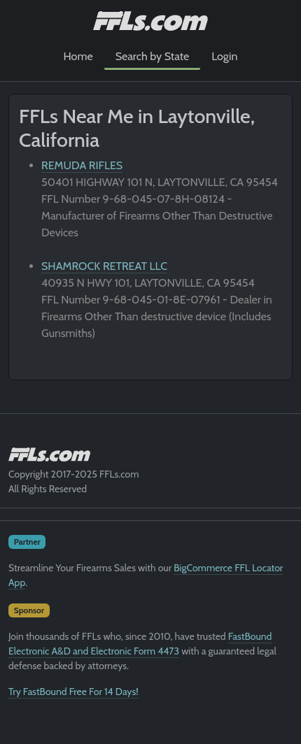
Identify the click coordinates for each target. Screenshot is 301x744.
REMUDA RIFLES (81, 165)
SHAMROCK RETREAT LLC (104, 266)
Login (224, 56)
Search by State (152, 56)
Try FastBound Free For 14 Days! (73, 691)
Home (78, 56)
